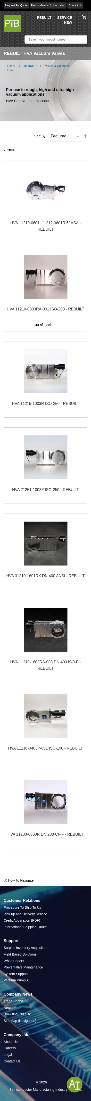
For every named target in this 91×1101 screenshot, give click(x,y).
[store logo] (12, 23)
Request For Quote (16, 5)
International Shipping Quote (25, 927)
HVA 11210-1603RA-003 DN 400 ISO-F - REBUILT (45, 665)
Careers (10, 1048)
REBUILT (44, 18)
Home (11, 66)
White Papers (14, 961)
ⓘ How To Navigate (18, 880)
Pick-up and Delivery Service (25, 914)
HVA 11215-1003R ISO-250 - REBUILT (45, 403)
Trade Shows (14, 1001)
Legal (8, 1055)
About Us (11, 1042)
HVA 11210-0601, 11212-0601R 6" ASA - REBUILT (45, 226)
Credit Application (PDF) (22, 920)
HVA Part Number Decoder (28, 101)
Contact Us (75, 5)
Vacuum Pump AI (17, 980)
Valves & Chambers (57, 66)
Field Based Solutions (20, 954)
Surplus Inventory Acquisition (25, 948)
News (8, 1008)
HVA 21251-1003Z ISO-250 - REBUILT (45, 490)
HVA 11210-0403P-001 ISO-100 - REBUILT (45, 748)
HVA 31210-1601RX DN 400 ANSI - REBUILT (45, 576)
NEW (68, 22)
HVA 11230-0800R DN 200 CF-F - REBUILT (45, 834)
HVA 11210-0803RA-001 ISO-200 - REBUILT (45, 309)
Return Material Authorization (48, 5)
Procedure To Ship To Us (22, 907)
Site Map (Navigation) (20, 1021)
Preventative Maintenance (23, 967)
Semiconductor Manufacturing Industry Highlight (45, 1089)
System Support (16, 974)
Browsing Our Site (17, 1014)
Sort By (39, 136)
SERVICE (64, 18)
